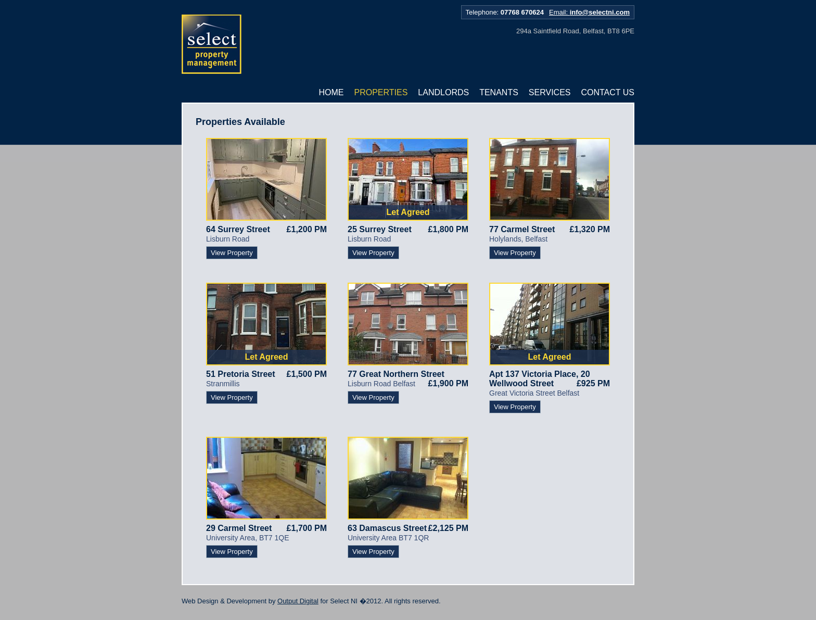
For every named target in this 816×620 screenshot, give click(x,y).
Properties (381, 92)
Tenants (498, 92)
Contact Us (607, 92)
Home (331, 92)
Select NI (212, 44)
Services (550, 92)
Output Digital (297, 601)
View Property (232, 253)
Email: (589, 12)
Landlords (443, 92)
